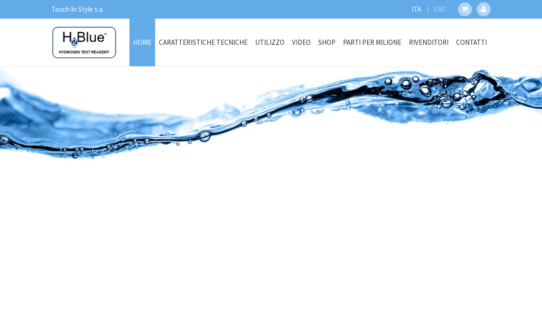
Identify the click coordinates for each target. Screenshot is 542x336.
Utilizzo (270, 42)
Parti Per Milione (372, 42)
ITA (416, 9)
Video (301, 42)
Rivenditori (429, 42)
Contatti (471, 42)
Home (142, 42)
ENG (440, 9)
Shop (326, 42)
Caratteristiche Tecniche (203, 42)
